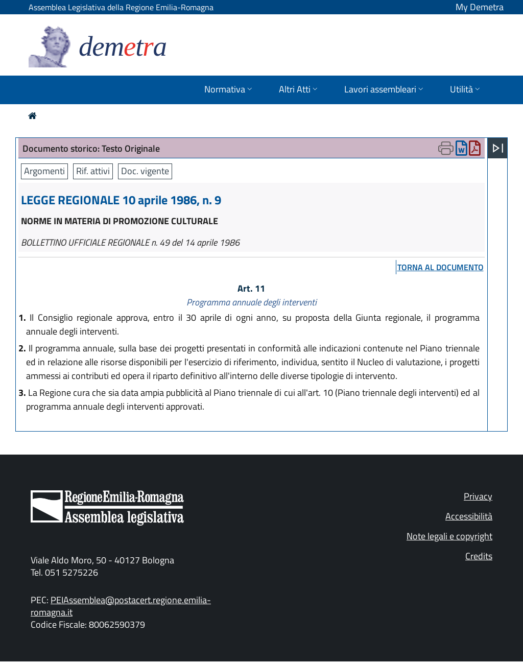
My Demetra (480, 7)
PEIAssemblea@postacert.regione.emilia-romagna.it (121, 606)
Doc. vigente (145, 171)
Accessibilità (468, 516)
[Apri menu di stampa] (446, 148)
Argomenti (44, 171)
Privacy (478, 496)
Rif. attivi (93, 171)
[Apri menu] (498, 148)
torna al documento (440, 267)
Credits (478, 556)
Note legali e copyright (449, 536)
